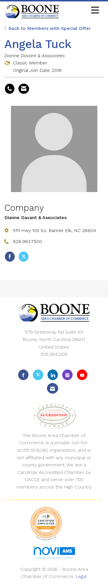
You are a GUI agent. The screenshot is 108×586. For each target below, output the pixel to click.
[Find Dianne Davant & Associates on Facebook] (9, 257)
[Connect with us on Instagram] (67, 374)
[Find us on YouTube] (82, 374)
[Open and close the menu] (80, 10)
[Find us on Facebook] (23, 374)
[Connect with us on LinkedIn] (53, 374)
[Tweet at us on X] (38, 374)
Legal (81, 576)
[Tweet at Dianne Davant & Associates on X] (23, 257)
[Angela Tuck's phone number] (9, 89)
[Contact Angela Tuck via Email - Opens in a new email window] (24, 89)
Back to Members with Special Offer (47, 28)
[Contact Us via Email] (52, 388)
